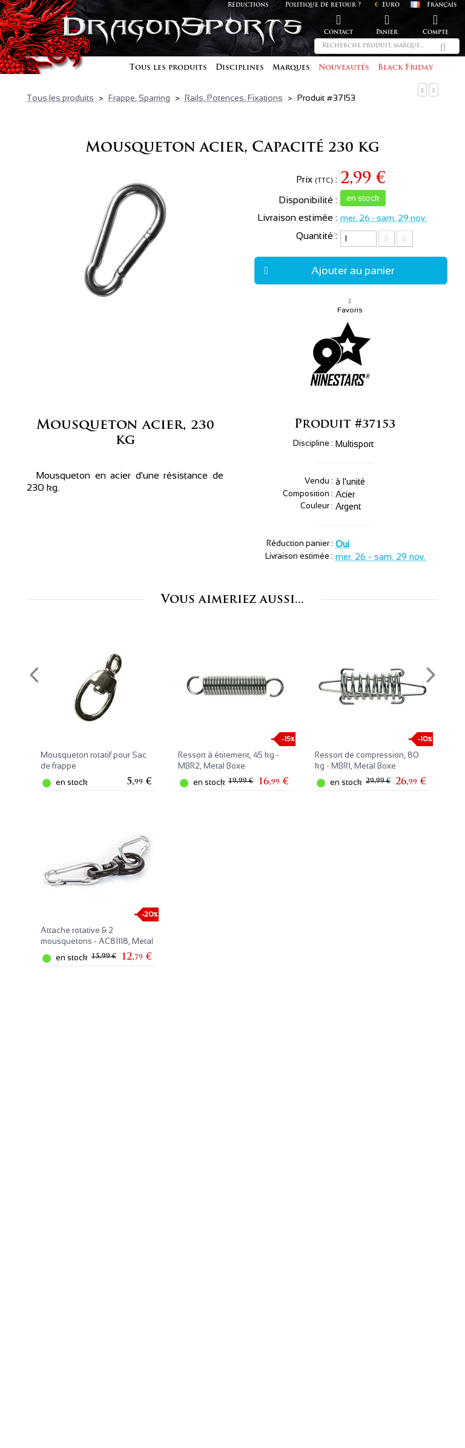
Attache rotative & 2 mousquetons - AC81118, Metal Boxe (97, 941)
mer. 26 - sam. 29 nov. (383, 218)
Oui (342, 544)
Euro (387, 5)
